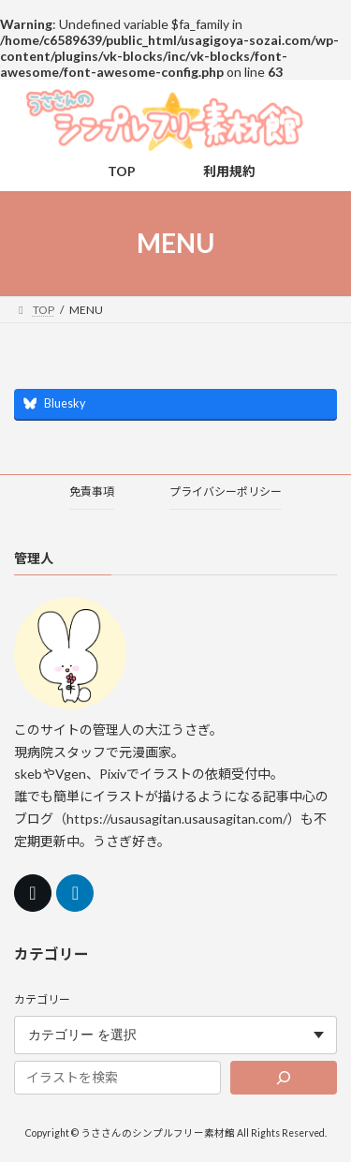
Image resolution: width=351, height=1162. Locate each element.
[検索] (283, 1078)
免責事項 (91, 491)
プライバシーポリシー (225, 491)
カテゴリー (42, 1000)
